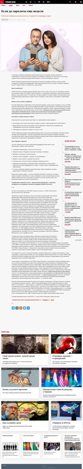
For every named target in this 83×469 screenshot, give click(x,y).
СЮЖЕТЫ (31, 5)
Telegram (45, 300)
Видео (17, 5)
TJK (35, 2)
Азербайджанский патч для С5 (51, 436)
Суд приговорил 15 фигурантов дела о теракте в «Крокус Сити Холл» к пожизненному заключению (72, 206)
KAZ (26, 2)
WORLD (48, 2)
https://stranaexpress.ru (50, 274)
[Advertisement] (41, 321)
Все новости (78, 240)
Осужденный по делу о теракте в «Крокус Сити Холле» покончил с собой (73, 148)
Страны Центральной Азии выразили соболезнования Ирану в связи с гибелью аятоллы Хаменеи (73, 233)
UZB (43, 2)
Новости (3, 5)
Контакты (4, 465)
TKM (39, 2)
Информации (24, 111)
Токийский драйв (7, 435)
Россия (10, 19)
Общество (23, 19)
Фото (24, 5)
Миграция (19, 19)
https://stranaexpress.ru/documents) (59, 271)
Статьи (10, 5)
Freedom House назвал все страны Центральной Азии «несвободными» (73, 193)
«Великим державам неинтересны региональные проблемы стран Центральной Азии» (72, 438)
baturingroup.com (51, 467)
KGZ (31, 2)
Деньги (14, 19)
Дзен (52, 300)
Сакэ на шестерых (28, 435)
